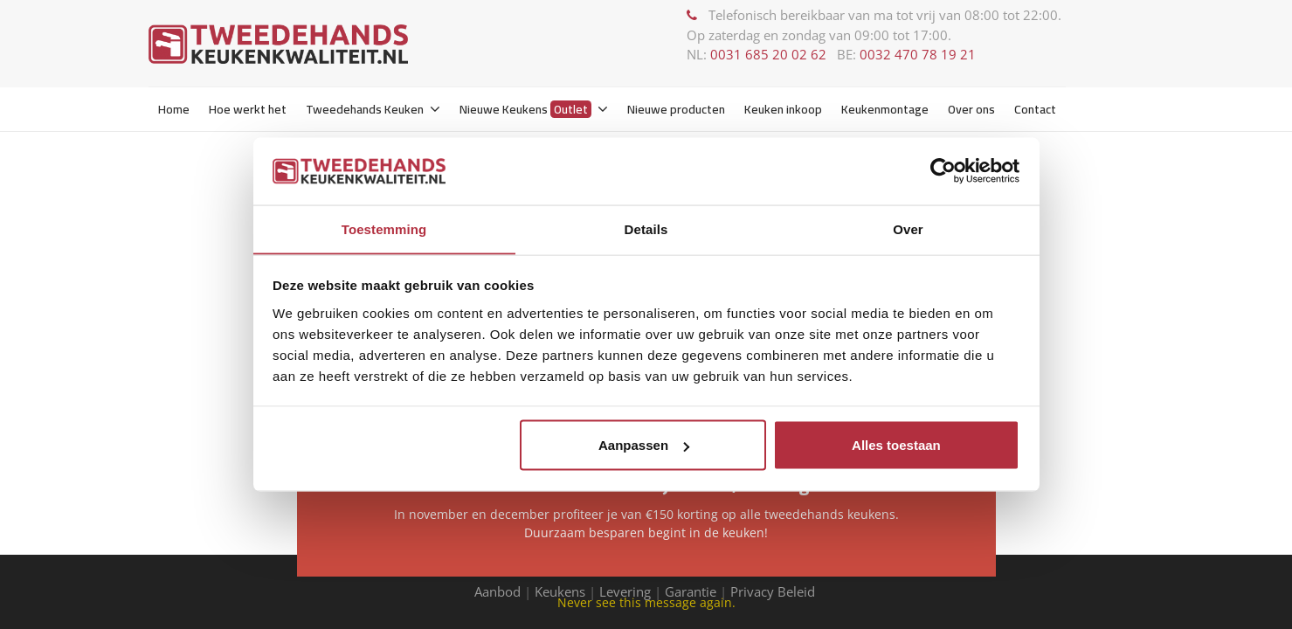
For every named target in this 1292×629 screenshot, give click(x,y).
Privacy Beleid (774, 591)
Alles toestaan (896, 445)
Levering (625, 591)
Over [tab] (908, 228)
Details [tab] (646, 228)
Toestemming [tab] (384, 228)
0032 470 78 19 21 (918, 54)
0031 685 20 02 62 (768, 54)
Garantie (690, 591)
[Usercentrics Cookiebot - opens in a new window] (943, 170)
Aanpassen (643, 445)
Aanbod (497, 591)
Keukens (560, 591)
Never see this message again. (646, 602)
